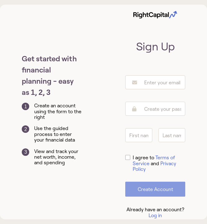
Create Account (155, 189)
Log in (155, 215)
